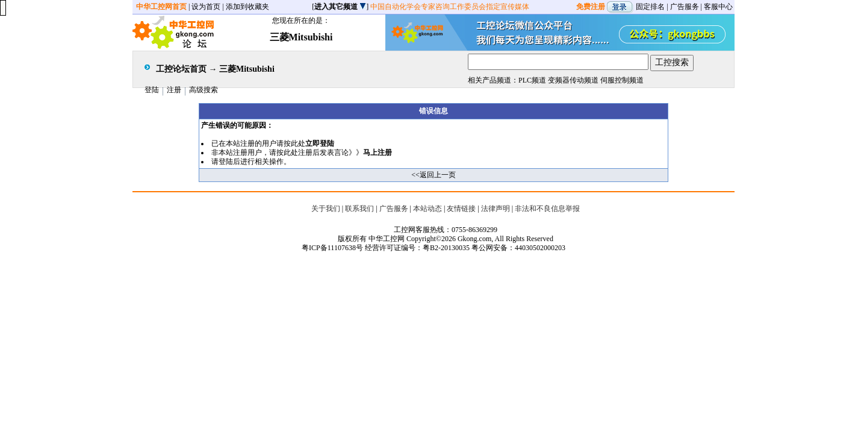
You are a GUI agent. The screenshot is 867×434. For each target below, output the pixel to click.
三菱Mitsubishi (247, 69)
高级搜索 (203, 90)
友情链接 (461, 208)
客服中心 (718, 6)
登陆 (151, 90)
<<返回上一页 (433, 175)
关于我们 (325, 208)
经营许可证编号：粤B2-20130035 (417, 248)
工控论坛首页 (181, 69)
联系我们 (359, 208)
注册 (174, 90)
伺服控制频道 (622, 80)
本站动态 (427, 208)
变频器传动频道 (573, 80)
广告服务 (684, 6)
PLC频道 (532, 80)
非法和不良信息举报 (547, 208)
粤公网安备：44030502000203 (518, 248)
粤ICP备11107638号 (332, 248)
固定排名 (650, 6)
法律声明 (495, 208)
